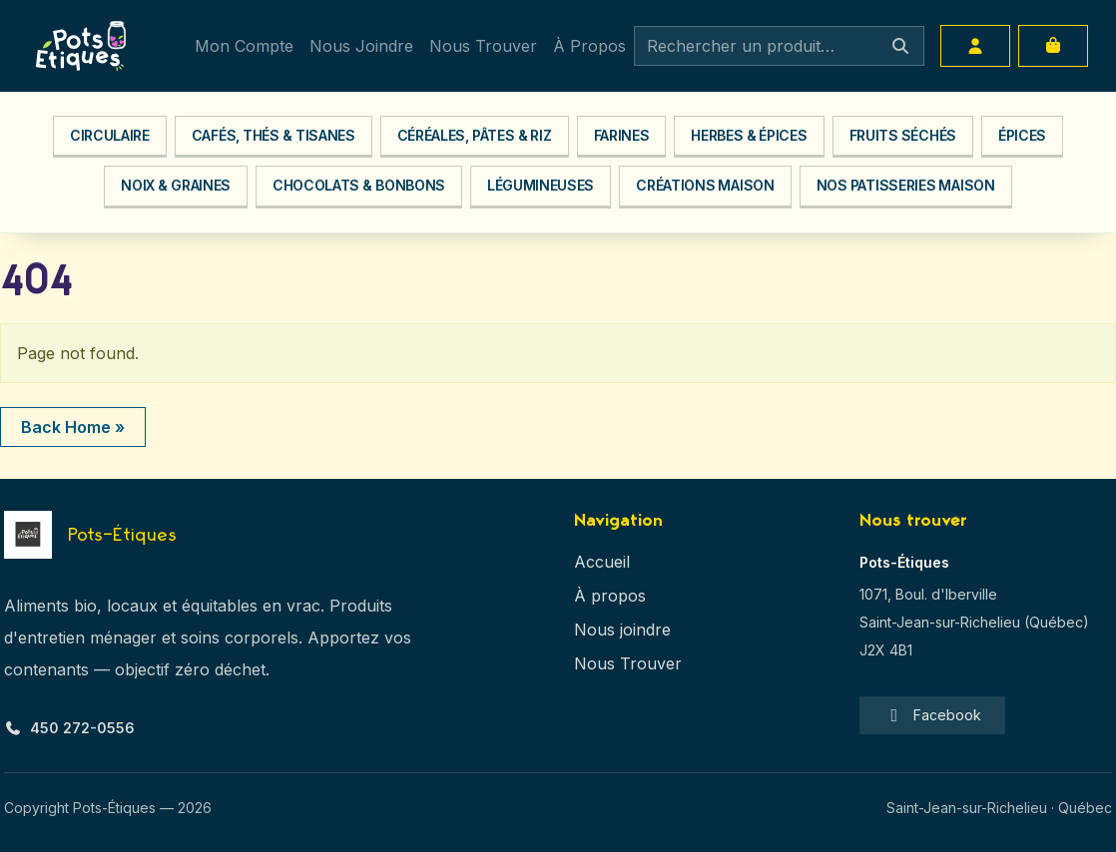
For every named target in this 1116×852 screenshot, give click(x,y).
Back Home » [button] (73, 427)
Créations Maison (705, 185)
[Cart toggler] (1053, 46)
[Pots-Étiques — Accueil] (90, 535)
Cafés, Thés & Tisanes (273, 135)
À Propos (589, 46)
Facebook (932, 715)
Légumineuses (540, 185)
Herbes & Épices (749, 135)
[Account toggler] (975, 46)
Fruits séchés (902, 135)
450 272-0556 (69, 727)
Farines (622, 135)
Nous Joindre (361, 46)
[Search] (779, 46)
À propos (610, 596)
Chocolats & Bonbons (359, 185)
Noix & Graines (176, 185)
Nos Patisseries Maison (906, 185)
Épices (1022, 135)
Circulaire (110, 135)
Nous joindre (622, 629)
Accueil (602, 562)
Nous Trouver (483, 46)
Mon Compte (244, 46)
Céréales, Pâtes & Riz (474, 135)
